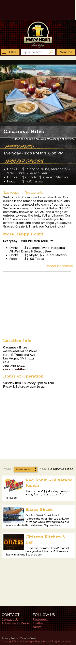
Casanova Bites (23, 131)
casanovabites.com (18, 369)
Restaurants (34, 192)
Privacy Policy (10, 638)
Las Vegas (11, 192)
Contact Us (10, 619)
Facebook (40, 619)
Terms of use (28, 638)
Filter (9, 52)
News (37, 627)
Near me (66, 52)
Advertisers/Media (16, 623)
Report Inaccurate (59, 266)
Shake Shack (39, 509)
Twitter (38, 623)
